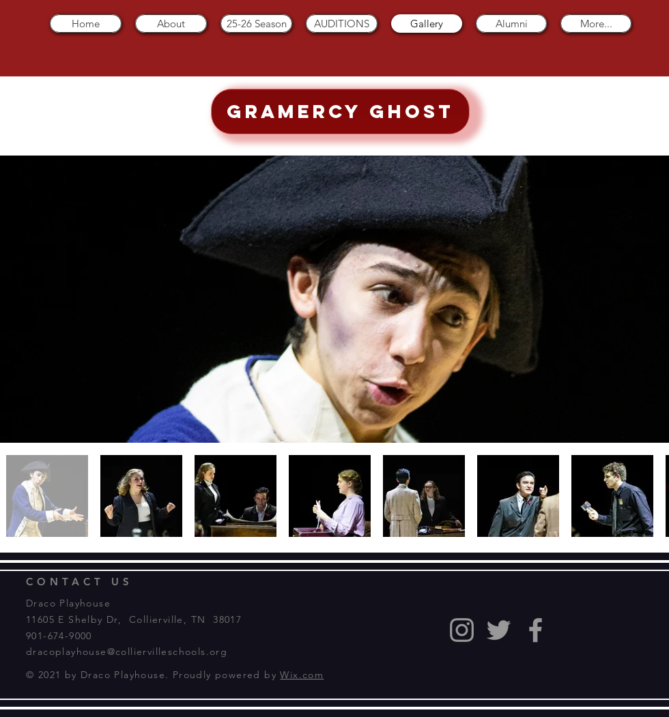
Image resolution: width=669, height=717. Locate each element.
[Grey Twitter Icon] (499, 630)
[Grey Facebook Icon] (535, 630)
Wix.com (302, 675)
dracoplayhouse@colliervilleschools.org (126, 651)
